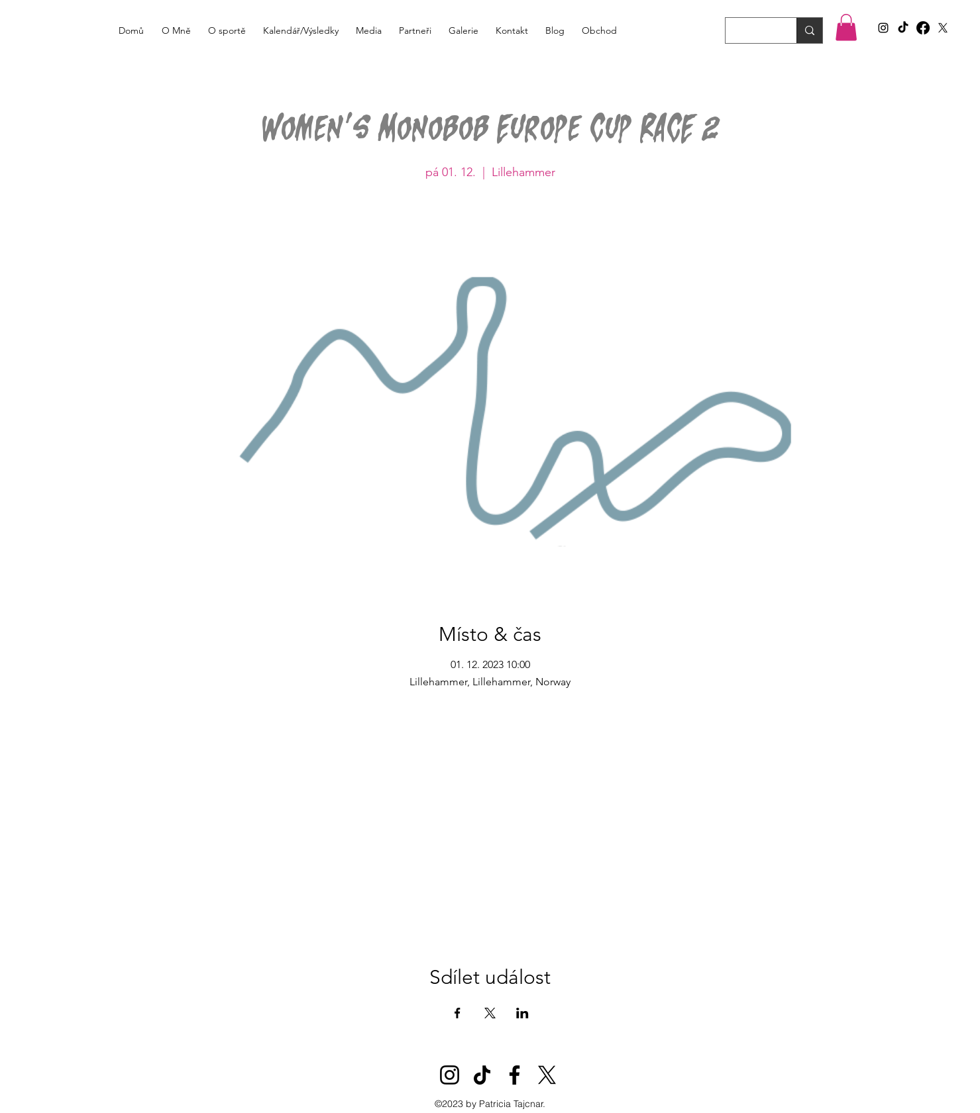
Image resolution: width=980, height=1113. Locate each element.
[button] (846, 27)
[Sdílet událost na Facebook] (457, 1013)
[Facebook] (923, 27)
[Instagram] (450, 1075)
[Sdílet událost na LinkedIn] (522, 1013)
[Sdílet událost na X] (490, 1013)
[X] (943, 27)
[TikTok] (903, 27)
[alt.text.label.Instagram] (883, 27)
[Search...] (751, 32)
